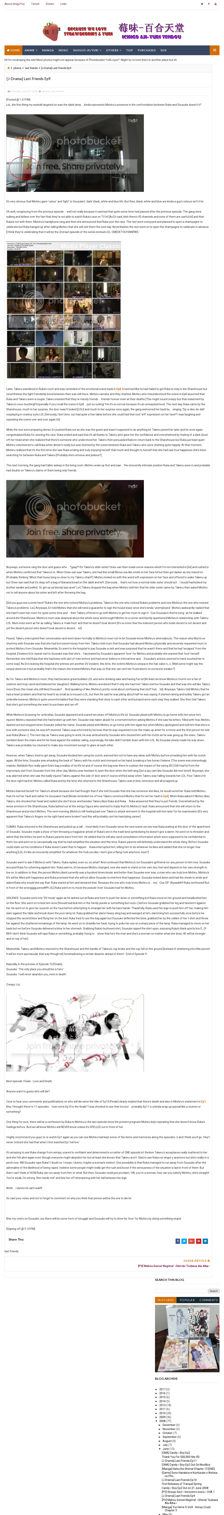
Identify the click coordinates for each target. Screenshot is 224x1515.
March (167, 309)
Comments (209, 86)
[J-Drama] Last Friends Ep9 (178, 282)
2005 (162, 329)
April (166, 305)
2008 (162, 207)
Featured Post (166, 87)
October (168, 219)
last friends (31, 68)
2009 (162, 204)
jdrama (17, 68)
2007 (162, 321)
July (165, 231)
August (167, 227)
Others (112, 48)
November (169, 215)
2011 (162, 196)
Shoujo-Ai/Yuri (86, 48)
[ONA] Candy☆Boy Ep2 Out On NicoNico (186, 251)
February (168, 313)
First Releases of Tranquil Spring (182, 270)
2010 (162, 199)
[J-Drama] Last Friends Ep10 (179, 266)
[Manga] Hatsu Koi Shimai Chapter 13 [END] (188, 255)
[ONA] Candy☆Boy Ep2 (176, 239)
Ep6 (83, 920)
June (166, 235)
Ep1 (67, 1292)
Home (15, 48)
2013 (162, 192)
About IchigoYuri (14, 3)
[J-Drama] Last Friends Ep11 (179, 247)
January (168, 317)
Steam (50, 3)
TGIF (129, 48)
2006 (162, 325)
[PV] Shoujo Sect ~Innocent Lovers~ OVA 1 (188, 278)
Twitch (35, 3)
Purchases (147, 48)
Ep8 (119, 411)
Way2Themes (38, 1508)
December (169, 211)
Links (63, 3)
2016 (162, 180)
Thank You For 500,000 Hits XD (181, 243)
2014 (162, 187)
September (170, 223)
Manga (48, 48)
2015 (162, 184)
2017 (162, 176)
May (165, 301)
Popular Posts (187, 87)
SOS (163, 48)
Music (63, 48)
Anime (30, 48)
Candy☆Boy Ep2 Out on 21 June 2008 (185, 274)
